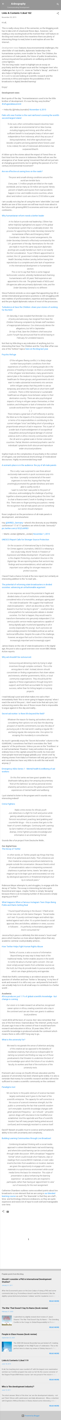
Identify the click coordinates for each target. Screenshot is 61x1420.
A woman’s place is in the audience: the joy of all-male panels (29, 465)
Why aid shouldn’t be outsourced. (17, 657)
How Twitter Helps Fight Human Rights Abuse (22, 946)
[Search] (57, 4)
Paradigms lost (8, 1087)
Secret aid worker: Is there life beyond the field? (23, 713)
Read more (54, 1301)
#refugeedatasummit (11, 104)
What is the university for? (13, 1039)
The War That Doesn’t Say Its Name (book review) (25, 1308)
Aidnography (18, 3)
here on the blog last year (37, 349)
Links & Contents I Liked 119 (15, 1360)
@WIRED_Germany (14, 523)
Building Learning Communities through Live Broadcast (26, 1138)
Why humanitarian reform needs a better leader (23, 215)
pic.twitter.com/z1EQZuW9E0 (15, 528)
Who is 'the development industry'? (18, 1386)
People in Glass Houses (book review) (19, 1334)
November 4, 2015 (38, 109)
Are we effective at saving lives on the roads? (22, 171)
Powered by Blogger (31, 1416)
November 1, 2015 (41, 534)
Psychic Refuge (9, 354)
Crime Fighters (8, 804)
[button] (57, 13)
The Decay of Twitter (11, 849)
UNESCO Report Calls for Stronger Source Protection (25, 539)
